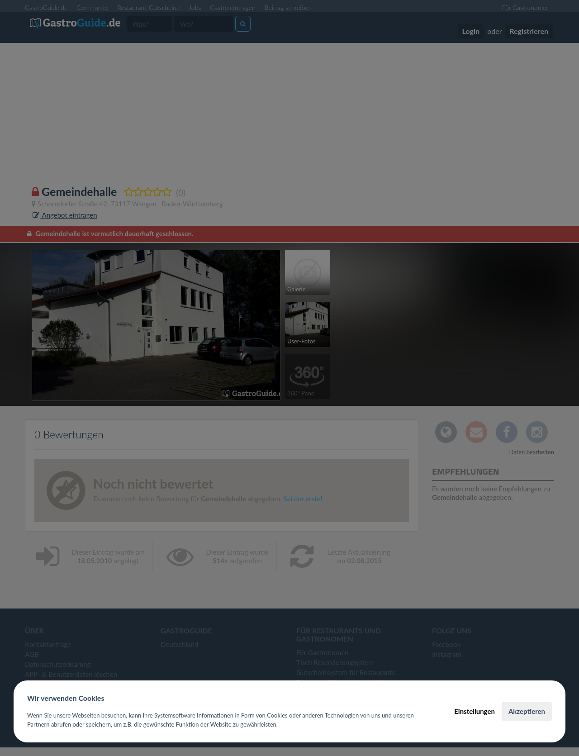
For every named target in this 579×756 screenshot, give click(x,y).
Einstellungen (474, 711)
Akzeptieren (526, 711)
